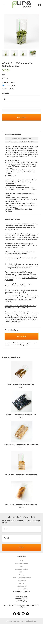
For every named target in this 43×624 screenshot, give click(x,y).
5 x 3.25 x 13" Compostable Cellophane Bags (21, 475)
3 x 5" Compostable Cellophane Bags (21, 384)
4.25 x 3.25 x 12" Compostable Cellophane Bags (21, 445)
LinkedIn (18, 613)
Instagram (23, 613)
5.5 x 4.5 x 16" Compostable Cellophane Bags (21, 505)
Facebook (14, 613)
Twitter (27, 613)
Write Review (22, 336)
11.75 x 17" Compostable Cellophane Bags (21, 415)
